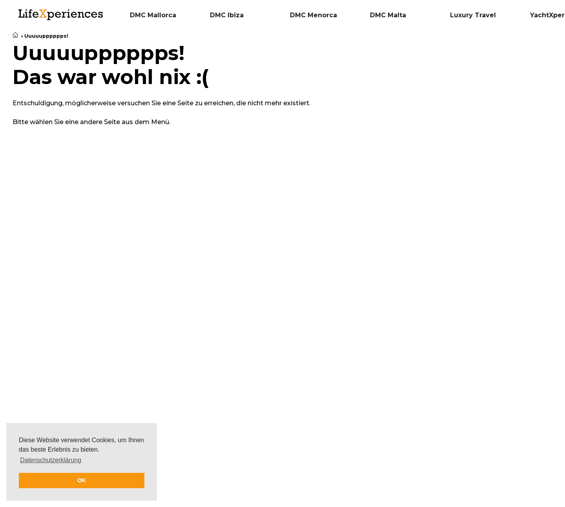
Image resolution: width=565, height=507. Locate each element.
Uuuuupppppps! (47, 36)
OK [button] (81, 480)
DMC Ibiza (227, 15)
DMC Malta (388, 15)
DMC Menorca (313, 15)
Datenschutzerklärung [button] (50, 460)
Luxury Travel (473, 15)
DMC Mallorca (153, 15)
